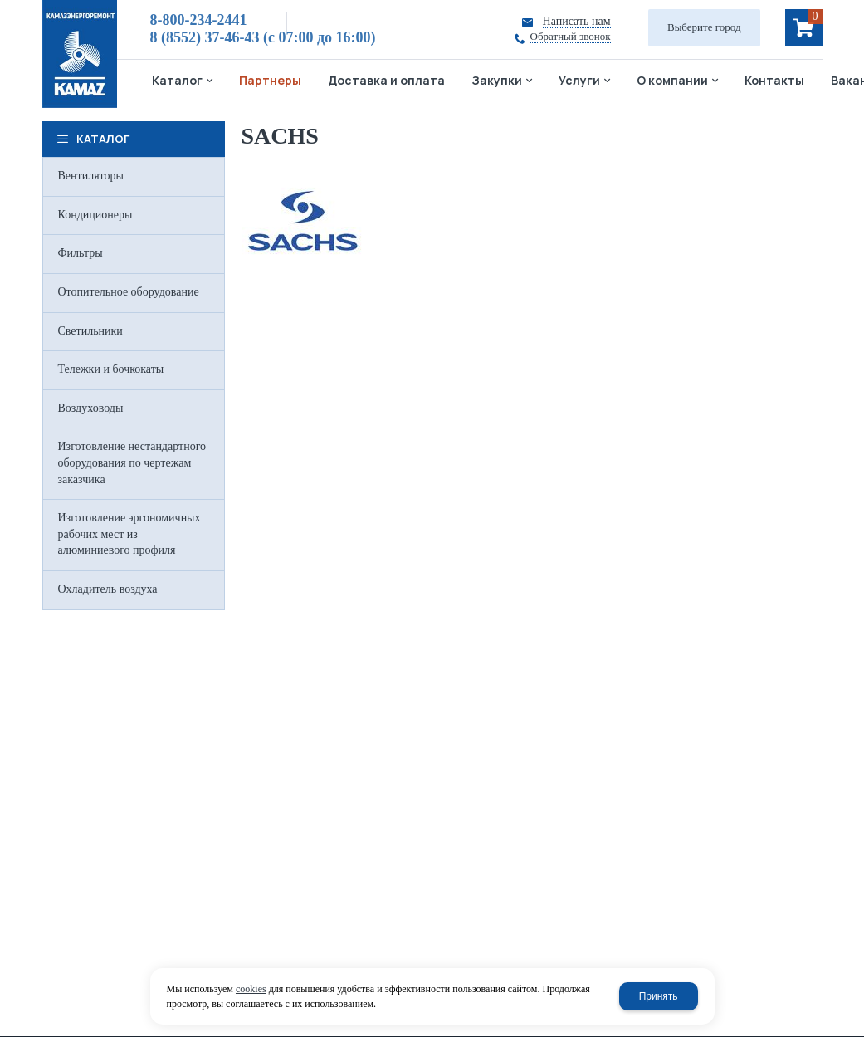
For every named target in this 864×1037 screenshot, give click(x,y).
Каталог (102, 138)
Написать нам (577, 21)
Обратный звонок (570, 36)
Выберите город (704, 27)
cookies (251, 989)
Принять (658, 996)
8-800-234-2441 (198, 20)
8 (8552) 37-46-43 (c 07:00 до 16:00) (263, 37)
